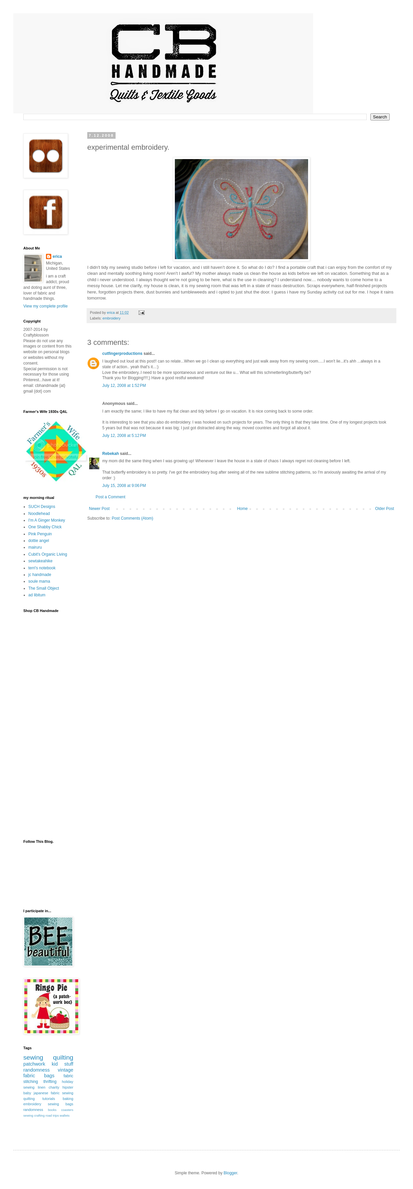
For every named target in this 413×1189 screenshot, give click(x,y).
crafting (39, 1115)
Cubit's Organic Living (47, 554)
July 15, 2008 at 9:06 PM (124, 485)
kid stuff (62, 1064)
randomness (36, 1070)
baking (68, 1099)
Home (242, 508)
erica (57, 256)
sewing (33, 1057)
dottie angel (38, 540)
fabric (68, 1076)
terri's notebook (42, 568)
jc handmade (39, 574)
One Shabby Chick (45, 527)
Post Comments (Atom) (132, 518)
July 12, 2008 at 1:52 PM (124, 385)
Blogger (230, 1173)
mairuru (35, 547)
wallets (64, 1115)
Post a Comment (110, 497)
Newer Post (99, 508)
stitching (30, 1081)
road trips (52, 1115)
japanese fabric (47, 1093)
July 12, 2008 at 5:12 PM (124, 435)
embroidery (112, 318)
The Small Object (43, 588)
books (52, 1110)
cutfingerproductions (122, 353)
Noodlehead (39, 513)
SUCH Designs (41, 506)
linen (41, 1087)
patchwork (34, 1064)
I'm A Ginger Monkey (46, 520)
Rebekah (110, 453)
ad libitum (36, 595)
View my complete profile (45, 306)
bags (49, 1075)
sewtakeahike (40, 561)
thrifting (49, 1081)
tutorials (48, 1099)
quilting (63, 1057)
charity (54, 1087)
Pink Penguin (40, 534)
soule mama (39, 581)
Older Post (384, 508)
